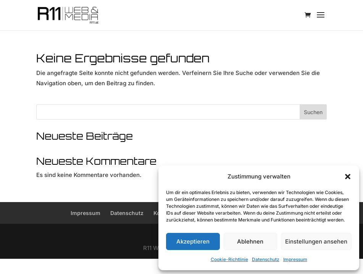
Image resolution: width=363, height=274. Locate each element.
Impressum (295, 259)
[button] (348, 176)
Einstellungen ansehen (316, 241)
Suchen (313, 112)
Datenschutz (265, 259)
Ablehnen (250, 241)
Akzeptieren (193, 241)
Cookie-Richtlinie (229, 259)
